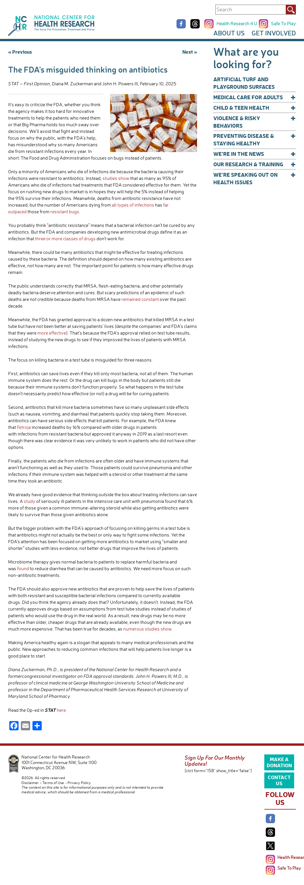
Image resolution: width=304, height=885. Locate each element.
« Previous (20, 51)
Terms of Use (53, 782)
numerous (133, 629)
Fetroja (24, 427)
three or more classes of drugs (65, 238)
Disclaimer (30, 782)
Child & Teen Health (254, 107)
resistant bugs (64, 211)
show (123, 178)
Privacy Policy (79, 782)
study (29, 501)
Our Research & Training (254, 164)
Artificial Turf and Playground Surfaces (244, 82)
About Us (229, 33)
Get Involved (274, 33)
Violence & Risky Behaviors (254, 121)
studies (110, 178)
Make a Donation (279, 762)
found (23, 568)
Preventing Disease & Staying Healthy (254, 139)
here (61, 710)
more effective (51, 333)
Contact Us (279, 780)
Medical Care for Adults (254, 97)
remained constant (140, 299)
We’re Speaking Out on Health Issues (254, 178)
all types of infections (133, 205)
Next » (189, 51)
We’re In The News (254, 154)
